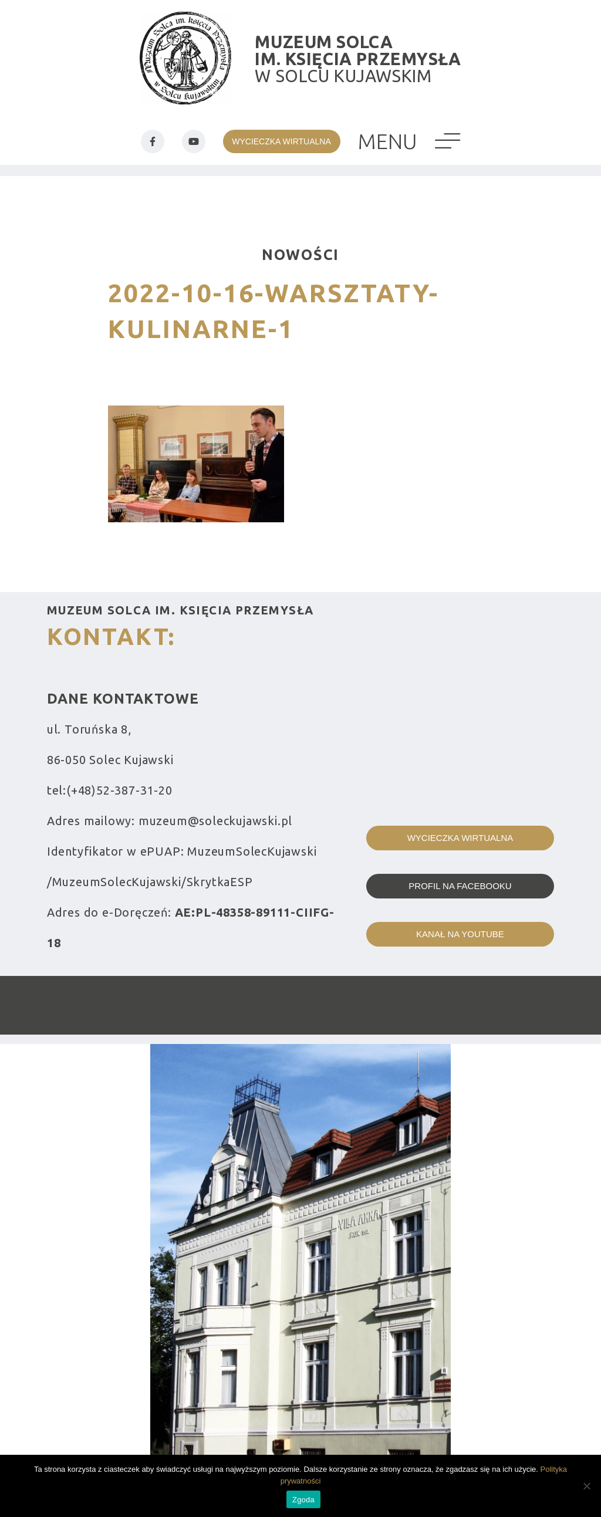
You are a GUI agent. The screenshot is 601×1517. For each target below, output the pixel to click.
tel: (110, 790)
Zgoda (303, 1499)
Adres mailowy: (169, 820)
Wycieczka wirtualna (460, 838)
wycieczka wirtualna (281, 141)
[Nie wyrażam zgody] (586, 1486)
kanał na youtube (460, 934)
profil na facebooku (459, 886)
